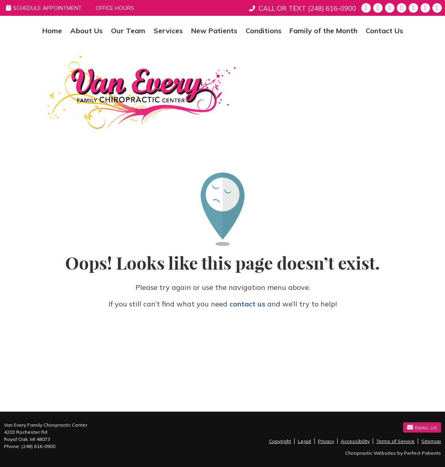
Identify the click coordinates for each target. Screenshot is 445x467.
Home (52, 30)
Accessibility (355, 441)
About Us (86, 30)
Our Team (128, 30)
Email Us (422, 427)
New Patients (214, 30)
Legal (304, 441)
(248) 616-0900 (332, 8)
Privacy (326, 441)
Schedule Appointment (44, 7)
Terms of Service (395, 441)
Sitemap (431, 441)
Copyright (280, 441)
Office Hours (115, 7)
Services (168, 30)
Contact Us (384, 30)
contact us (247, 303)
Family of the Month (323, 30)
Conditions (264, 30)
